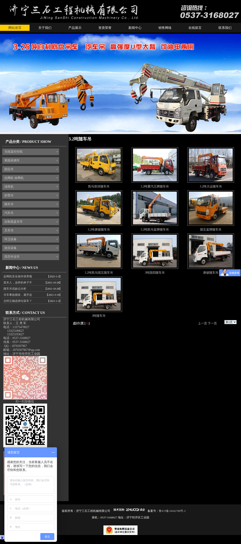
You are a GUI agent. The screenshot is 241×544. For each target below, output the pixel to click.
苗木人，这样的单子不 (18, 282)
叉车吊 (31, 230)
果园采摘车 (31, 160)
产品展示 (75, 28)
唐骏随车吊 (210, 272)
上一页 (202, 323)
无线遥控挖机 (31, 152)
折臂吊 (31, 195)
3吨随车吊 (99, 315)
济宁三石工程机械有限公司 (21, 319)
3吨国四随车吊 (155, 272)
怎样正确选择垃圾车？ (18, 301)
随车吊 (31, 204)
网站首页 (14, 28)
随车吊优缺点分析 (15, 288)
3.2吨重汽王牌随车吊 (155, 186)
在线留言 (195, 28)
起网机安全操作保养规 (18, 276)
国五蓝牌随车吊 (211, 229)
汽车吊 (31, 213)
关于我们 (44, 28)
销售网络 (165, 28)
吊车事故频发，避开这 (18, 294)
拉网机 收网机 (31, 178)
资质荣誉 (105, 28)
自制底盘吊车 (31, 222)
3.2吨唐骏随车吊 (99, 229)
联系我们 (225, 28)
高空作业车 (31, 257)
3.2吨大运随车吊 (211, 186)
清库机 (31, 187)
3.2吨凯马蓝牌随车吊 (155, 229)
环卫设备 (31, 239)
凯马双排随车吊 (99, 186)
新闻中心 (135, 28)
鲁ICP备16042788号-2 (172, 511)
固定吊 (31, 169)
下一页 (212, 323)
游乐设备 (31, 248)
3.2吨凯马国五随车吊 (99, 272)
